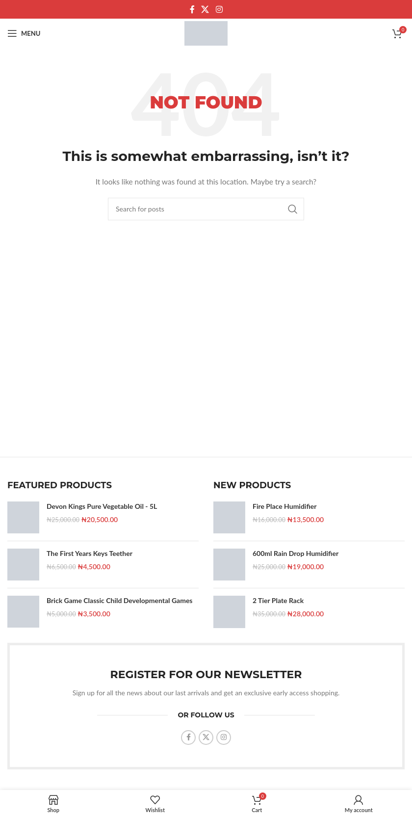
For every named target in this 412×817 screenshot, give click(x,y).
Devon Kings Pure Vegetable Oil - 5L (102, 506)
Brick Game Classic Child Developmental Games (120, 600)
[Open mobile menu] (23, 33)
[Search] (206, 209)
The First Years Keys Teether (89, 553)
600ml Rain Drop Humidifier (295, 553)
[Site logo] (206, 32)
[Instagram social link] (219, 9)
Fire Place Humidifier (285, 506)
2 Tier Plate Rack (278, 600)
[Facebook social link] (192, 9)
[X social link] (205, 9)
